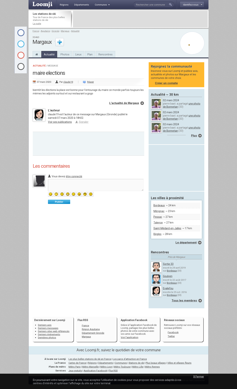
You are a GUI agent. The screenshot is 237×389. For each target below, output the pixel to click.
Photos (65, 54)
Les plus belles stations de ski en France (90, 359)
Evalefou (168, 288)
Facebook (173, 332)
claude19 (68, 82)
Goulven (167, 276)
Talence (158, 222)
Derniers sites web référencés (53, 331)
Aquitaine (45, 31)
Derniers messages (48, 328)
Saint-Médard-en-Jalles (167, 228)
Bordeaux (159, 205)
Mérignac (158, 211)
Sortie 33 (168, 263)
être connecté (74, 176)
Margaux (65, 31)
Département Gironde (93, 333)
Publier (59, 201)
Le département (186, 242)
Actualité (75, 31)
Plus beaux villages (156, 362)
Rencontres (106, 54)
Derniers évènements (49, 334)
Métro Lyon (106, 366)
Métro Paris (75, 366)
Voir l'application (129, 337)
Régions (92, 362)
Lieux (78, 54)
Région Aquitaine (91, 329)
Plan (90, 54)
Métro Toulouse (122, 366)
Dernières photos (47, 337)
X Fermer (198, 376)
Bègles (157, 234)
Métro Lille (137, 366)
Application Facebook (95, 370)
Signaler (84, 121)
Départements (105, 362)
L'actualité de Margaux (124, 103)
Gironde (55, 31)
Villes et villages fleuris (179, 362)
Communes (121, 362)
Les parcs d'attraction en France (130, 359)
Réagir (90, 82)
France (36, 31)
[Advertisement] (140, 19)
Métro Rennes (152, 366)
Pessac (157, 216)
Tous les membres (184, 300)
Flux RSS (83, 320)
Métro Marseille (90, 366)
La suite (37, 23)
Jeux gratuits (75, 370)
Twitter (171, 336)
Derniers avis (44, 325)
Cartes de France (77, 362)
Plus (194, 135)
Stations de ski (136, 362)
